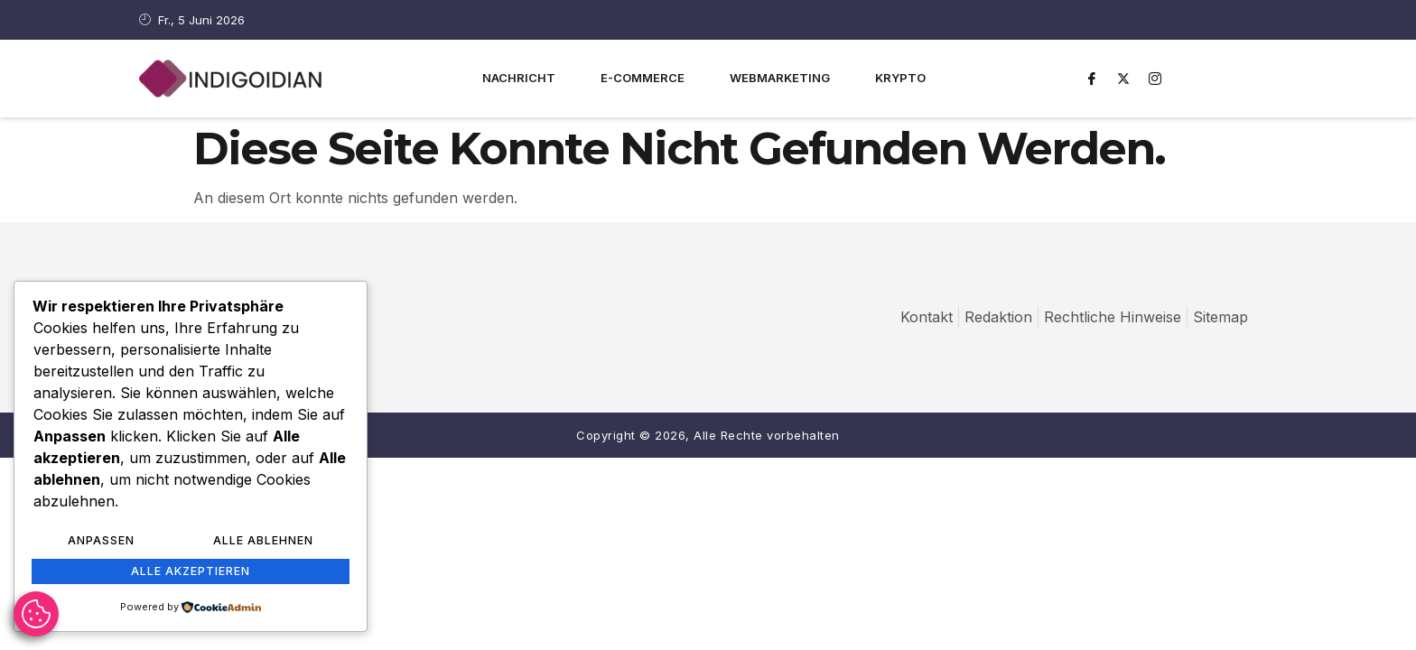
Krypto (900, 77)
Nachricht (518, 77)
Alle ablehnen (263, 541)
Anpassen (101, 541)
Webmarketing (780, 77)
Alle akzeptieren (190, 571)
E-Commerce (643, 77)
